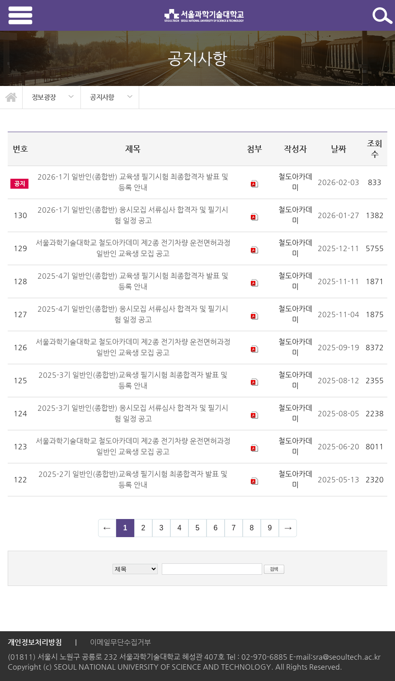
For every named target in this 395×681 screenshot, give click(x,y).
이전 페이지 (107, 528)
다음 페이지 (288, 528)
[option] (52, 97)
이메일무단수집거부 (120, 642)
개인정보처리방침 (35, 642)
